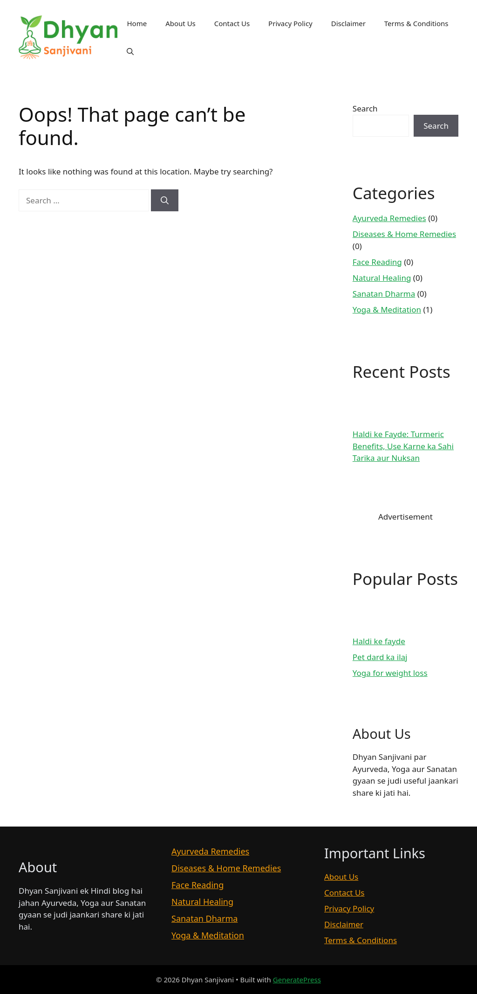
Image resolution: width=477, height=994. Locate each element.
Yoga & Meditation (387, 309)
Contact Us (232, 23)
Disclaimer (348, 23)
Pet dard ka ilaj (380, 657)
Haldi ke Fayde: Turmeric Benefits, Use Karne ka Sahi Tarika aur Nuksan (403, 446)
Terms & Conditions (416, 23)
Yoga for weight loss (390, 672)
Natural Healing (382, 277)
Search (365, 108)
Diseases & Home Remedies (404, 234)
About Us (180, 23)
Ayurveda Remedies (389, 218)
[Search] (164, 200)
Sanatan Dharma (384, 293)
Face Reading (377, 262)
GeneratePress (297, 979)
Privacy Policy (290, 23)
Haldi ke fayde (379, 641)
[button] (130, 51)
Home (137, 23)
